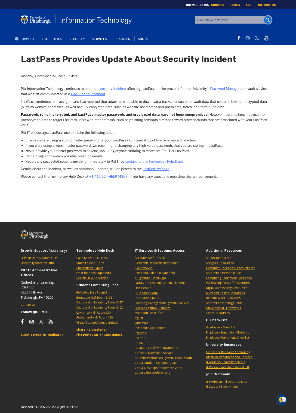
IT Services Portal (146, 293)
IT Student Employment (222, 386)
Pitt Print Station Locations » (99, 335)
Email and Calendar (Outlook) (155, 273)
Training (122, 39)
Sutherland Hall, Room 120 (94, 317)
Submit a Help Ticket (90, 263)
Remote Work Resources (223, 298)
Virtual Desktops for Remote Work (158, 368)
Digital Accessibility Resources (226, 288)
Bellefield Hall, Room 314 (93, 292)
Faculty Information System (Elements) (161, 283)
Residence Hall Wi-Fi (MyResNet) (157, 348)
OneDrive (141, 323)
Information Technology (96, 20)
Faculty (235, 4)
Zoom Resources (218, 313)
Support (27, 39)
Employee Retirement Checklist (227, 337)
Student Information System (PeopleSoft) (163, 358)
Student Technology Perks (224, 303)
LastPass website (156, 168)
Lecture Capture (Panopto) (153, 308)
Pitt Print (140, 338)
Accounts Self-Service (150, 258)
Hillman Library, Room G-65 (39, 258)
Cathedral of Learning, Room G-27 (99, 302)
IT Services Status (147, 298)
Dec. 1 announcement (88, 94)
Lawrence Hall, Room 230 (93, 312)
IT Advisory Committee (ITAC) (225, 362)
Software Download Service (154, 353)
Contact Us (28, 305)
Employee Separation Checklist (227, 332)
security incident (113, 88)
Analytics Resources (220, 263)
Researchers (267, 4)
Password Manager (225, 88)
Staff (249, 4)
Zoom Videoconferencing (152, 372)
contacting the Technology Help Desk (154, 161)
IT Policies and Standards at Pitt (227, 367)
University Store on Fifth (37, 263)
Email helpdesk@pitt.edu (93, 273)
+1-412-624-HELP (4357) (109, 176)
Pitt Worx (141, 333)
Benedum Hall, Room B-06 (94, 297)
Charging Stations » (92, 329)
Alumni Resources (218, 258)
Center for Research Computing (228, 352)
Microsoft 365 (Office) (149, 313)
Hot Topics (52, 39)
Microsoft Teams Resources (225, 293)
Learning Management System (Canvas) (162, 303)
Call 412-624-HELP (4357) (92, 258)
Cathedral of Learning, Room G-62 (99, 307)
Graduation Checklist (220, 327)
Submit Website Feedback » (42, 335)
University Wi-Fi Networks (223, 308)
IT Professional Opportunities (226, 381)
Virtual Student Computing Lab (97, 322)
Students (217, 4)
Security (77, 39)
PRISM (139, 343)
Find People (143, 288)
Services (99, 39)
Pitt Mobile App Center (150, 328)
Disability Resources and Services (229, 357)
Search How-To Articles (92, 278)
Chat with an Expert (89, 268)
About (143, 39)
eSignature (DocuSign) (150, 278)
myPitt (139, 318)
